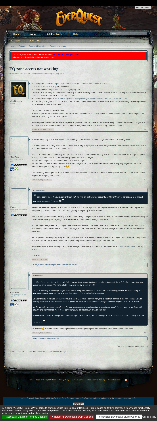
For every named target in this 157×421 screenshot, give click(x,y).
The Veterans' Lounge (28, 74)
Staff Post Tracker (55, 34)
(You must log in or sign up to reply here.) (132, 346)
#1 (145, 129)
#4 (145, 333)
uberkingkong (50, 74)
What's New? (35, 40)
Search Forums (16, 40)
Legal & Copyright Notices (46, 380)
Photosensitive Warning (96, 380)
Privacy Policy (64, 380)
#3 (145, 259)
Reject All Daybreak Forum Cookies (72, 416)
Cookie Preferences (114, 380)
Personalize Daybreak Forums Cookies (119, 416)
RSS (126, 380)
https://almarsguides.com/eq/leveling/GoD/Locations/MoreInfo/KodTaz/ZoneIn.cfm (91, 98)
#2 (145, 180)
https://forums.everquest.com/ (66, 54)
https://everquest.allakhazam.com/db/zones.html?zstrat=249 (80, 83)
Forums (32, 34)
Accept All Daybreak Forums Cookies (25, 416)
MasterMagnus (51, 265)
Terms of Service (78, 380)
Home (16, 34)
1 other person (65, 265)
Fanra (13, 207)
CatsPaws (14, 157)
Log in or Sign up (142, 7)
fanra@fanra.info (125, 246)
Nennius (41, 265)
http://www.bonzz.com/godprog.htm (64, 89)
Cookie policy (149, 416)
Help (75, 34)
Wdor (35, 265)
